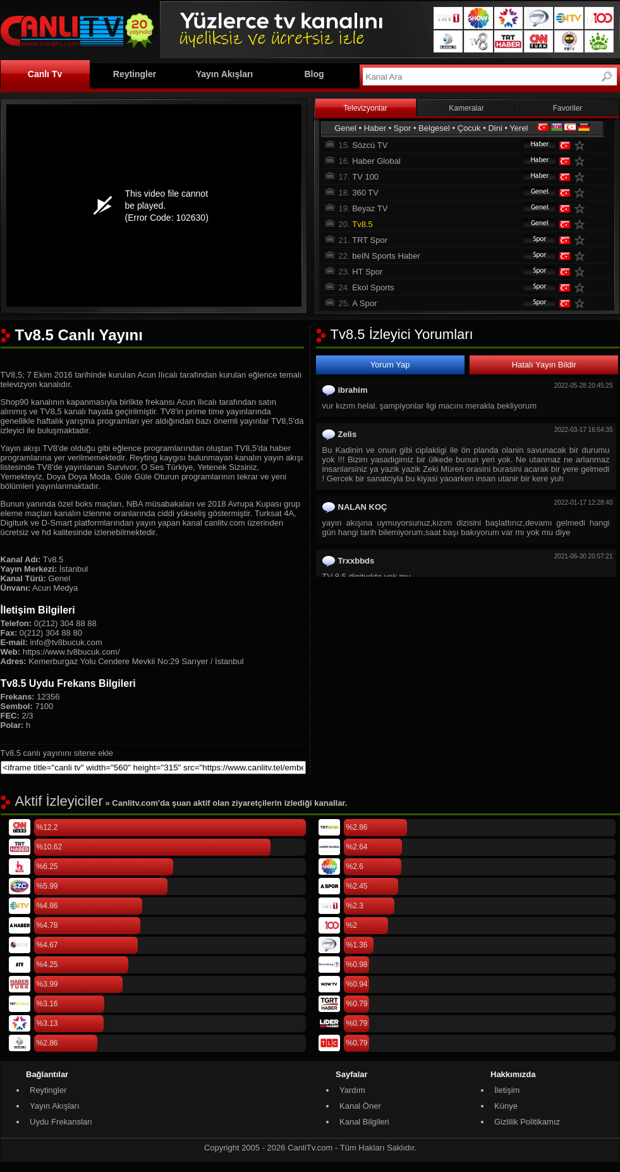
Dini (495, 128)
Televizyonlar (365, 108)
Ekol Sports (373, 287)
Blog (314, 74)
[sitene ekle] (153, 767)
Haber (375, 128)
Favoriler (568, 108)
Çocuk (469, 128)
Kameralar (466, 108)
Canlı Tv (45, 74)
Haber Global (376, 161)
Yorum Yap (390, 364)
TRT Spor (369, 240)
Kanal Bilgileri (364, 1121)
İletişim (507, 1090)
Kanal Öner (360, 1106)
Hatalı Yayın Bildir (544, 364)
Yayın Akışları (224, 74)
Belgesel (434, 128)
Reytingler (134, 74)
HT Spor (367, 271)
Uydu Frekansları (61, 1121)
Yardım (352, 1090)
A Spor (364, 303)
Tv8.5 (362, 224)
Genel (345, 128)
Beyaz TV (369, 208)
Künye (506, 1106)
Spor (402, 128)
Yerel (518, 128)
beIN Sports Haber (386, 256)
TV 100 (365, 177)
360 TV (365, 192)
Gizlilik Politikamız (527, 1121)
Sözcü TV (369, 145)
